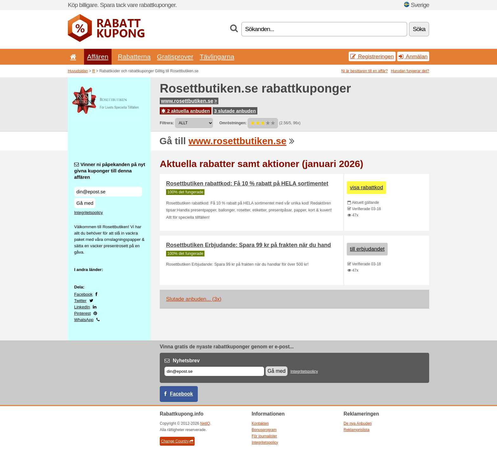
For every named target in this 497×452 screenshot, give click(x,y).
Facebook (83, 294)
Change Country (177, 441)
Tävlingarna (217, 56)
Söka (419, 29)
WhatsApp (84, 319)
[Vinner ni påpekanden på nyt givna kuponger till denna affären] (108, 192)
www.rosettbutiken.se (189, 101)
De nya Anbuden (358, 423)
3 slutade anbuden (235, 110)
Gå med (84, 203)
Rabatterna (134, 56)
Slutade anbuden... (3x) (193, 299)
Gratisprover (175, 56)
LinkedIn (82, 307)
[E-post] (214, 371)
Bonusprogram (264, 430)
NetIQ (205, 423)
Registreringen (372, 56)
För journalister (264, 436)
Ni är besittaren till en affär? (364, 71)
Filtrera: (167, 123)
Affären (97, 56)
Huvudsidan (78, 71)
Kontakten (260, 423)
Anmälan (413, 56)
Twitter (80, 300)
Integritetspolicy (88, 212)
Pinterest (82, 313)
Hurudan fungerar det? (410, 71)
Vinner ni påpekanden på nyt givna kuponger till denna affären (109, 171)
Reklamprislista (356, 430)
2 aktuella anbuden (185, 110)
